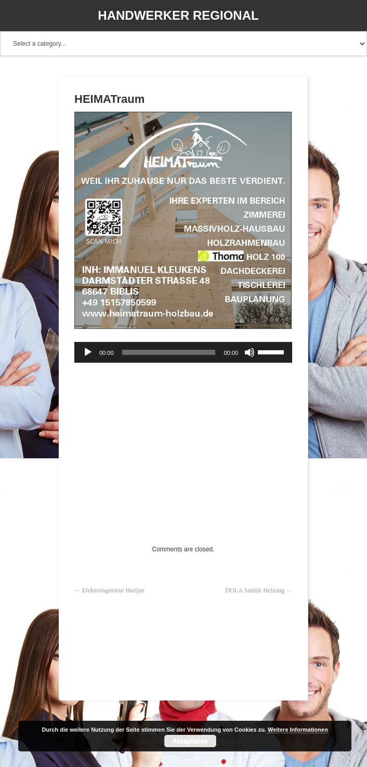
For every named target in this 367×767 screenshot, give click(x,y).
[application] (183, 352)
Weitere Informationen (298, 729)
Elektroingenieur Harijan (113, 590)
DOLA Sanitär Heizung (255, 590)
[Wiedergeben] (88, 352)
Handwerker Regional (178, 15)
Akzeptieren (190, 741)
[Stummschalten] (249, 352)
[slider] (169, 352)
